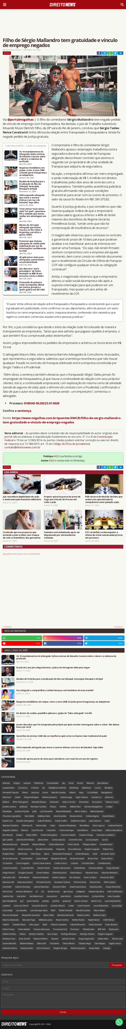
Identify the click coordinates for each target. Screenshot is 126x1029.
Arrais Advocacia (10, 858)
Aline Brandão (60, 816)
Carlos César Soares (42, 863)
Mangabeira (106, 792)
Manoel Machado (63, 811)
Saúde (17, 797)
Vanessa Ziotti (27, 948)
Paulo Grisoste (95, 924)
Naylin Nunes (93, 920)
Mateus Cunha (83, 915)
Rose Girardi (24, 938)
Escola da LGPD (107, 877)
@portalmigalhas (20, 119)
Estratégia (7, 811)
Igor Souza (68, 891)
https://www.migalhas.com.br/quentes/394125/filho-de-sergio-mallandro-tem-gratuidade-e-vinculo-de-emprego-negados (62, 420)
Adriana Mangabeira (93, 806)
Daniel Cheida (44, 868)
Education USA (9, 877)
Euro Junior (97, 802)
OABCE (6, 924)
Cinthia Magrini (92, 816)
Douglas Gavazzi (25, 872)
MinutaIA (25, 844)
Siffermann (22, 854)
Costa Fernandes (10, 868)
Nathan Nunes (78, 920)
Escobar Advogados (25, 821)
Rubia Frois (108, 849)
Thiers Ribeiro (69, 943)
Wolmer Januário (78, 948)
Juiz (21, 901)
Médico (6, 802)
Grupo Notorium (113, 887)
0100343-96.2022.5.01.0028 (41, 403)
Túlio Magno (99, 943)
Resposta (61, 849)
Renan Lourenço (25, 849)
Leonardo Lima (75, 839)
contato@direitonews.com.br (22, 447)
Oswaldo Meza (19, 924)
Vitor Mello (29, 816)
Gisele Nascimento (78, 887)
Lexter (71, 905)
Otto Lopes (34, 924)
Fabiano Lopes (112, 802)
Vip (63, 783)
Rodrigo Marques (68, 934)
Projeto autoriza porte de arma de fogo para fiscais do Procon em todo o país (62, 499)
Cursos (98, 788)
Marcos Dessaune (10, 915)
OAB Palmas (108, 920)
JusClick (56, 901)
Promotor (75, 929)
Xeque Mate (94, 948)
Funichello (7, 887)
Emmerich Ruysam (41, 877)
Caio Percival (37, 830)
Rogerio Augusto (92, 849)
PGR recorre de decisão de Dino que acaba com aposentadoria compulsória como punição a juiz (103, 499)
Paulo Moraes (111, 924)
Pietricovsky (41, 825)
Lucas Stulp (117, 905)
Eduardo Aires (92, 872)
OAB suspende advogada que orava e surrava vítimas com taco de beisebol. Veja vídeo (31, 199)
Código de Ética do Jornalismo (71, 444)
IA (37, 891)
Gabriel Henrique (22, 887)
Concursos (22, 788)
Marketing (74, 788)
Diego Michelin (112, 868)
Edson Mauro (76, 872)
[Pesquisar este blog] (55, 965)
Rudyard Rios (8, 854)
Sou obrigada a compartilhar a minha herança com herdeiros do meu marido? (55, 690)
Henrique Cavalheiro (106, 835)
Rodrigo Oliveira (87, 934)
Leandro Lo (96, 797)
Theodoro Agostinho (12, 816)
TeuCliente (54, 943)
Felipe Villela (31, 835)
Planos (53, 806)
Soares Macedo (9, 943)
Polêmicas (38, 783)
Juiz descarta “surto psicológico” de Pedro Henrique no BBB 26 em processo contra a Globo (31, 272)
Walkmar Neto (44, 816)
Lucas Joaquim (92, 839)
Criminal (34, 788)
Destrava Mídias (96, 868)
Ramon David (8, 849)
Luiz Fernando (46, 811)
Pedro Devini (73, 844)
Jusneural (67, 901)
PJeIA (45, 924)
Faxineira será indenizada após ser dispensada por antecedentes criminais (62, 535)
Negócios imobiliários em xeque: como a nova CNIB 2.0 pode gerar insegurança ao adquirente (33, 171)
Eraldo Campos (59, 877)
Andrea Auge (66, 797)
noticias (27, 783)
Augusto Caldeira (10, 830)
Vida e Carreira (68, 802)
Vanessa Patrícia (10, 948)
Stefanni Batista (26, 943)
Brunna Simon (76, 816)
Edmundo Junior (60, 872)
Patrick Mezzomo (77, 924)
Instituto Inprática (96, 891)
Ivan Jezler (21, 896)
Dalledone (86, 788)
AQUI (56, 456)
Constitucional (104, 863)
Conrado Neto (88, 863)
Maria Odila (49, 915)
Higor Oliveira (82, 797)
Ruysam (54, 938)
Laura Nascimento (113, 901)
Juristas (46, 901)
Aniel (95, 854)
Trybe (52, 825)
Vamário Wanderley (67, 825)
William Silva (75, 806)
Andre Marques (82, 854)
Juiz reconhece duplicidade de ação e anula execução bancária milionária (22, 498)
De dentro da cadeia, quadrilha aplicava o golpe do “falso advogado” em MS (54, 713)
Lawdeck (6, 905)
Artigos (17, 783)
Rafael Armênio (9, 934)
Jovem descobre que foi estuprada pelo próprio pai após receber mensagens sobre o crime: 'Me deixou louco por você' (67, 725)
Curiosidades (52, 783)
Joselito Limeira (9, 806)
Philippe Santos (89, 844)
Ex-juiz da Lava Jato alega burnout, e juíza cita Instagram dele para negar (53, 667)
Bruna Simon (107, 858)
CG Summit (7, 863)
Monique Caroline (38, 806)
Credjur (109, 806)
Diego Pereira (9, 872)
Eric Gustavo (75, 877)
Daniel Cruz (8, 821)
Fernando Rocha (43, 882)
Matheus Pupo (99, 915)
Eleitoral (90, 783)
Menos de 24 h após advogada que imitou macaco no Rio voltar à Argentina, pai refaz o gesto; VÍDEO (30, 230)
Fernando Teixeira (62, 882)
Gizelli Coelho (61, 821)
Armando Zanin (107, 854)
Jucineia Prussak (22, 811)
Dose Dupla (97, 830)
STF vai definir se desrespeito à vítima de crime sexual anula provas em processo (104, 535)
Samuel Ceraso (68, 938)
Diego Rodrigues (31, 797)
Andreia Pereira (115, 825)
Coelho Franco (60, 863)
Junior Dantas (33, 901)
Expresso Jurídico (25, 882)
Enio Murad (7, 835)
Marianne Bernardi (65, 915)
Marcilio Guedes (83, 910)
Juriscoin (35, 792)
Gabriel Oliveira (44, 821)
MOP (53, 910)
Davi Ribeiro (82, 830)
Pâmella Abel (88, 929)
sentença (24, 411)
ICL (42, 891)
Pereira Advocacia (42, 929)
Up (43, 788)
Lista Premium (84, 905)
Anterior (8, 627)
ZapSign (106, 948)
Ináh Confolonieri (115, 891)
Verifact (63, 806)
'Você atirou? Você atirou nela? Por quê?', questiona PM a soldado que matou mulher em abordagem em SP (32, 214)
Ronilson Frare (9, 938)
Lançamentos (8, 788)
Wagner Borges (60, 948)
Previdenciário (106, 844)
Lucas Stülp (7, 910)
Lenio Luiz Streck (21, 905)
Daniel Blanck (108, 816)
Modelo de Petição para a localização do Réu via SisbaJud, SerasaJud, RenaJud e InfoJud (32, 185)
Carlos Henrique (66, 830)
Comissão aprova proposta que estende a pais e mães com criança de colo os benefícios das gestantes (22, 535)
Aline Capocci (99, 825)
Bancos (24, 830)
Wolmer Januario (49, 797)
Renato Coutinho (36, 934)
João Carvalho (114, 896)
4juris (46, 854)
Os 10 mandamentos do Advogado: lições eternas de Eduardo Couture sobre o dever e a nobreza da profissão (32, 156)
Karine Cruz (96, 901)
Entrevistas (84, 802)
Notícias (7, 53)
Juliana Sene (43, 839)
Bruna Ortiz (93, 858)
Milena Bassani (97, 811)
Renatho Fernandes (44, 849)
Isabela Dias (8, 896)
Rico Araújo (52, 934)
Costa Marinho (27, 868)
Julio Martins (103, 783)
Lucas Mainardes (101, 905)
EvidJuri (19, 835)
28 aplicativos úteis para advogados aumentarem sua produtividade (31, 259)
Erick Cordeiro (90, 877)
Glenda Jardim (96, 887)
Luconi (105, 839)
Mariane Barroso (10, 844)
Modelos (108, 788)
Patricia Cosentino (59, 924)
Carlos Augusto (22, 863)
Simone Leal (117, 938)
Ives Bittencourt (36, 896)
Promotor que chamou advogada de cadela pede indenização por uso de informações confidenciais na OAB (32, 246)
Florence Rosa (80, 882)
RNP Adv (101, 929)
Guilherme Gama (78, 821)
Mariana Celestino (10, 825)
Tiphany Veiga (85, 943)
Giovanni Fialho (59, 887)
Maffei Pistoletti (65, 910)
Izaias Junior (52, 896)
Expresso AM (8, 882)
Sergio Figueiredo (86, 938)
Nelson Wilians (38, 844)
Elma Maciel (24, 877)
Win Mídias (84, 825)
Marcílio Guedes (59, 792)
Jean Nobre (66, 896)
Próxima (118, 627)
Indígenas (80, 891)
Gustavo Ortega (86, 835)
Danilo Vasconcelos (61, 868)
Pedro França (8, 929)
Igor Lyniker (8, 839)
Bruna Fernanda (77, 858)
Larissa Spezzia (58, 839)
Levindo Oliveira (58, 905)
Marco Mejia (99, 910)
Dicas (71, 783)
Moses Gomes (62, 920)
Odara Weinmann (56, 844)
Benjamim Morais (58, 858)
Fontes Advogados (49, 835)
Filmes (25, 792)
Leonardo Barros (39, 905)
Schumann (54, 802)
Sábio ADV (41, 943)
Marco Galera (81, 811)
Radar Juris (113, 929)
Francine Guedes (68, 835)
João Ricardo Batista (25, 839)
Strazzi (80, 783)
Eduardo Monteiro (110, 872)
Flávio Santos (109, 882)
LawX (107, 821)
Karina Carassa (81, 901)
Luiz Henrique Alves (38, 910)
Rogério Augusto (105, 934)
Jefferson (109, 797)
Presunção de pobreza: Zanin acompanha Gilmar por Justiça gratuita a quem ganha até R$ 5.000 (31, 286)
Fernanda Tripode (10, 792)
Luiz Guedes (21, 910)
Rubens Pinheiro (41, 938)
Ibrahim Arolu (54, 891)
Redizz (22, 934)
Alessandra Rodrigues (62, 854)
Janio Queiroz (95, 821)
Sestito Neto (103, 938)
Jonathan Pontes (82, 896)
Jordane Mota (98, 896)
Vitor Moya (35, 854)
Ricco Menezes (74, 849)
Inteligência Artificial (57, 788)
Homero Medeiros (24, 891)
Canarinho (51, 830)
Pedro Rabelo (24, 929)
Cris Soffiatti (92, 792)
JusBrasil (23, 806)
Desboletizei (79, 868)
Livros (45, 792)
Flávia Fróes (95, 882)
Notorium (7, 797)
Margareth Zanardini (31, 915)
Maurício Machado (11, 920)
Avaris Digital (42, 858)
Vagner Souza (115, 943)
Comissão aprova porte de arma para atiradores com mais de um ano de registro (57, 759)
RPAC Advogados (20, 802)
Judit (34, 811)
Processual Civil (60, 929)
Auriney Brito (26, 858)
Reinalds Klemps (39, 802)
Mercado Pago (29, 920)
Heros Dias (7, 891)
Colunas (74, 863)
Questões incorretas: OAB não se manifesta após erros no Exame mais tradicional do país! (61, 736)
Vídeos (72, 792)
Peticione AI (27, 825)
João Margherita (10, 901)
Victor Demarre (43, 948)
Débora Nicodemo (114, 830)
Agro (81, 792)
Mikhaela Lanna (45, 920)
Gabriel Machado (41, 887)
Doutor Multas (43, 872)
